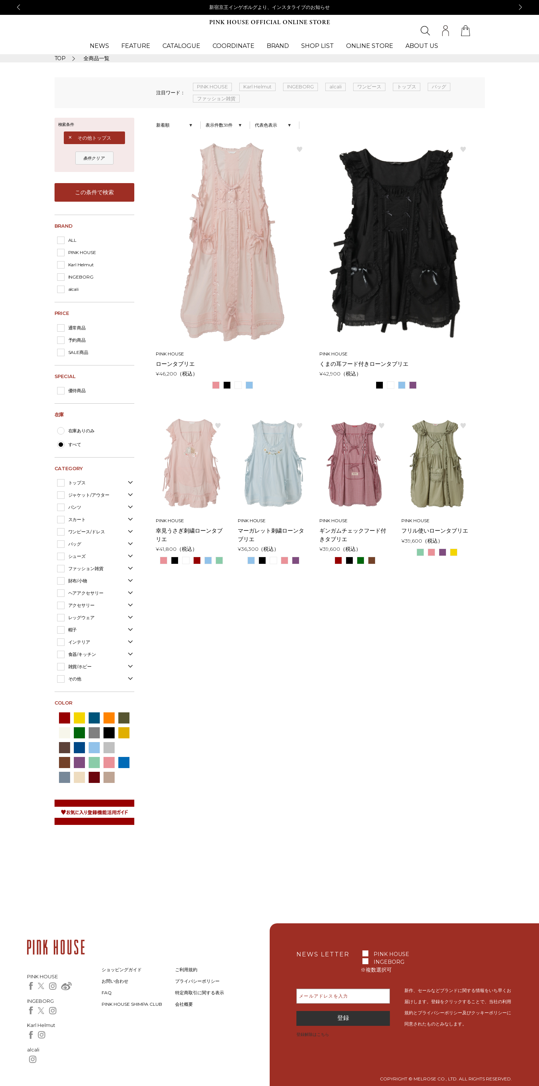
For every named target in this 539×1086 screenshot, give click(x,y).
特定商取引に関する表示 (199, 992)
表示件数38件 (219, 125)
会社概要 (184, 1004)
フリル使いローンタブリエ (434, 530)
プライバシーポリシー (197, 981)
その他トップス (94, 138)
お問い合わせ (115, 981)
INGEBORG (81, 277)
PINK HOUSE (82, 252)
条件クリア (94, 158)
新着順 (163, 125)
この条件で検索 (94, 192)
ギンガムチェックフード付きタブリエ (352, 535)
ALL (72, 240)
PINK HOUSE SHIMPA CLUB (132, 1004)
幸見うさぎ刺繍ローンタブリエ (189, 535)
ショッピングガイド (122, 969)
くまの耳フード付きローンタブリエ (363, 363)
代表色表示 (266, 125)
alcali (73, 289)
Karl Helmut (81, 264)
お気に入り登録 (299, 149)
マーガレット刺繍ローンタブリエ (271, 535)
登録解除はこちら (312, 1034)
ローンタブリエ (175, 363)
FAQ (107, 992)
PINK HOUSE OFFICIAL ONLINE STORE (269, 22)
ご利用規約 (186, 969)
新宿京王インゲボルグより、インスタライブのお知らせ (269, 7)
